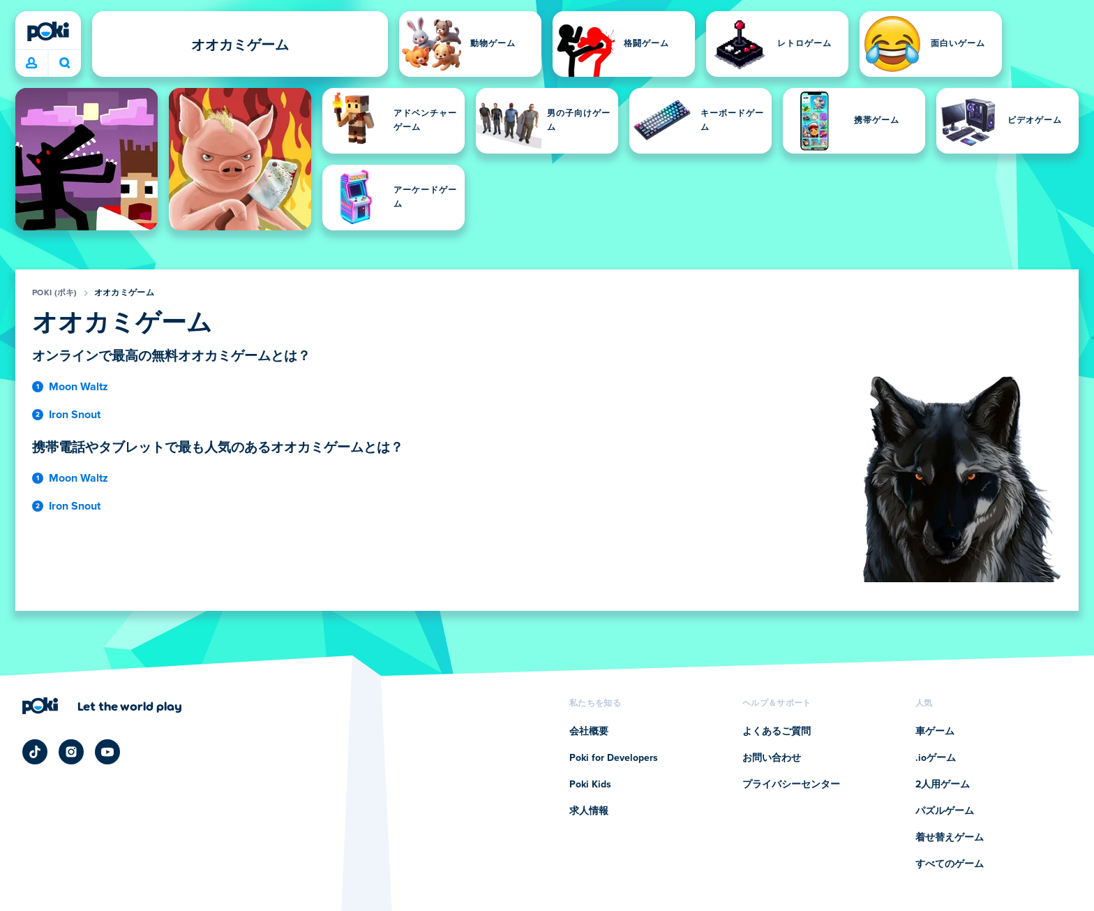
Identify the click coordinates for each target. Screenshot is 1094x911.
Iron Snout (74, 414)
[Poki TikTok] (34, 751)
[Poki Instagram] (71, 751)
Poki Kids (590, 785)
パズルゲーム (944, 811)
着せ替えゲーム (949, 838)
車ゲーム (934, 731)
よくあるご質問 (776, 731)
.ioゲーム (935, 758)
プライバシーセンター (791, 785)
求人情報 (588, 811)
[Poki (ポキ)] (48, 31)
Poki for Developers (613, 758)
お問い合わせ (771, 758)
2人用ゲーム (942, 785)
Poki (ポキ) (54, 293)
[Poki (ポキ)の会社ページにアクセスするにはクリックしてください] (102, 706)
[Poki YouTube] (107, 751)
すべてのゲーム (949, 864)
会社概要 (588, 731)
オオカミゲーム (124, 293)
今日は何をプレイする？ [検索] (64, 62)
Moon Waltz (78, 386)
